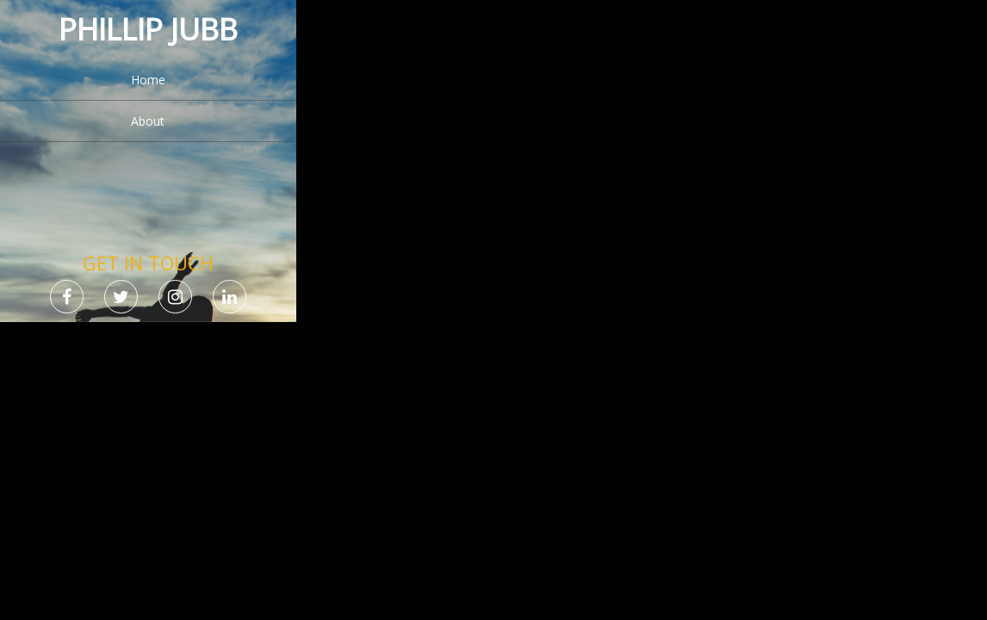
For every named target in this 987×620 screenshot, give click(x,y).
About (147, 121)
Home (148, 79)
